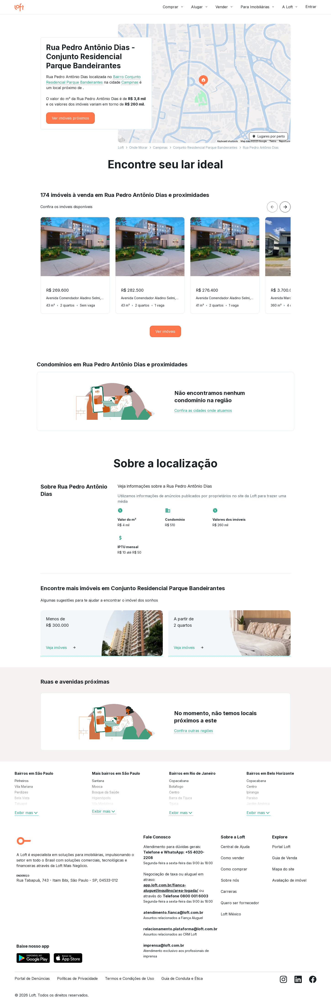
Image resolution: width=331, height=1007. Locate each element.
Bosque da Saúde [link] (105, 792)
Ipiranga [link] (253, 792)
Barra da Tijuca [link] (180, 798)
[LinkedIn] (298, 980)
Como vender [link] (232, 858)
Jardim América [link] (258, 804)
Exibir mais (27, 812)
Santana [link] (98, 781)
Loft (121, 147)
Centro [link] (174, 792)
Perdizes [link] (21, 792)
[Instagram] (283, 980)
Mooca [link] (97, 786)
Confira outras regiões (193, 730)
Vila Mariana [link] (24, 786)
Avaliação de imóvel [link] (289, 880)
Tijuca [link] (173, 804)
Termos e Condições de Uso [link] (129, 978)
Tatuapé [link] (21, 804)
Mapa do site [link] (283, 869)
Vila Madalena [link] (102, 804)
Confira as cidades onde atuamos (203, 410)
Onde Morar (138, 147)
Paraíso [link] (252, 798)
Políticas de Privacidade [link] (77, 978)
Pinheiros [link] (22, 781)
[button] (204, 83)
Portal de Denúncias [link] (32, 978)
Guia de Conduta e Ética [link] (182, 978)
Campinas (160, 147)
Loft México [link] (231, 914)
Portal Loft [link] (281, 846)
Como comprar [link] (234, 869)
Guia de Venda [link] (284, 858)
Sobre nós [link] (230, 880)
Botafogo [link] (176, 786)
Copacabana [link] (179, 781)
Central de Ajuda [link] (235, 846)
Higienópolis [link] (101, 798)
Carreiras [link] (229, 891)
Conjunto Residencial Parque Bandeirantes (205, 147)
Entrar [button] (310, 6)
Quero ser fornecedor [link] (240, 903)
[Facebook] (312, 980)
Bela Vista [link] (22, 798)
